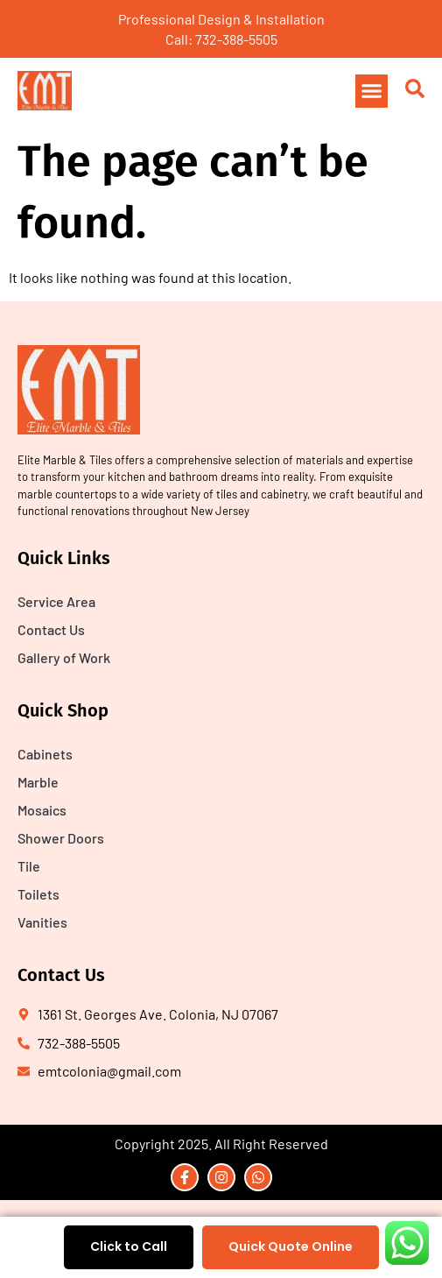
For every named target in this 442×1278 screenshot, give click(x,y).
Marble (38, 781)
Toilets (39, 894)
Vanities (42, 922)
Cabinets (45, 753)
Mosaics (42, 809)
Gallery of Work (64, 657)
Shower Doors (61, 838)
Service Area (56, 601)
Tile (29, 866)
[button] (372, 91)
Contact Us (51, 629)
